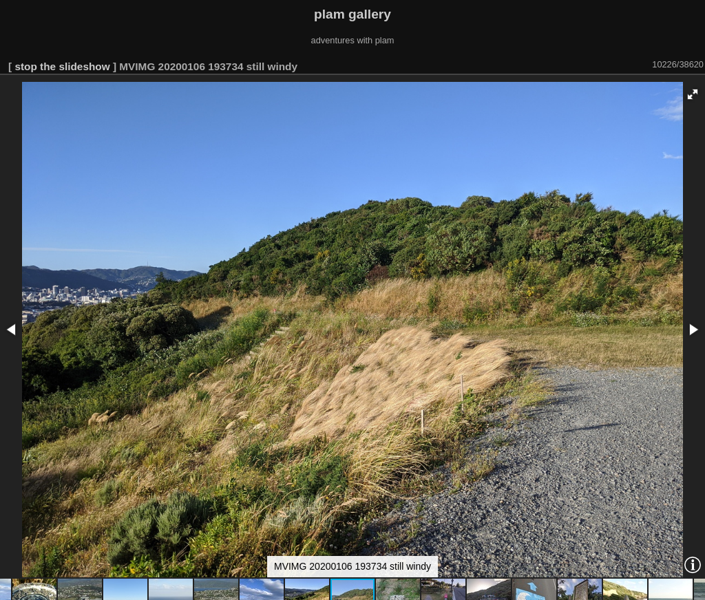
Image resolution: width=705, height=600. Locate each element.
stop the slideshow (61, 66)
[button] (693, 94)
